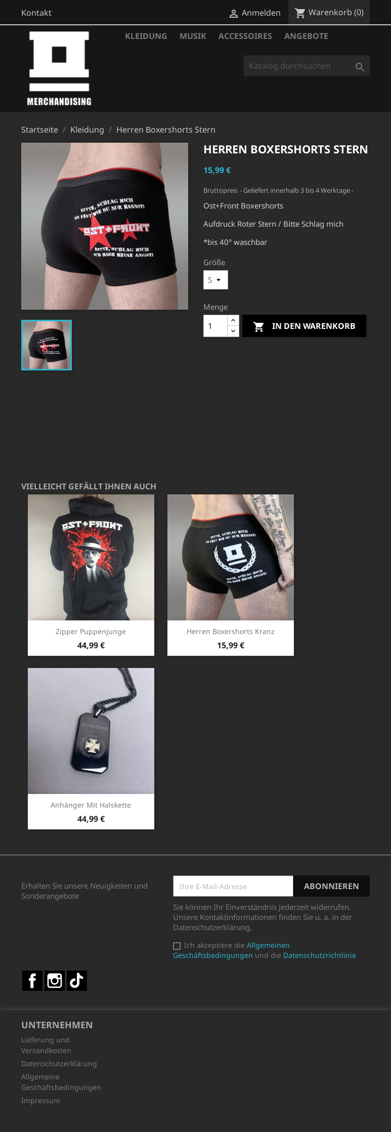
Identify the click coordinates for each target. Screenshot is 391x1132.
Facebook (32, 981)
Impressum (40, 1100)
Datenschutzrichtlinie (319, 955)
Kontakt (36, 12)
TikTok (77, 981)
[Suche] (306, 65)
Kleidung (146, 35)
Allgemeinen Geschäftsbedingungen (231, 950)
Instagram (55, 981)
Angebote (306, 35)
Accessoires (245, 35)
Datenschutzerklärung (59, 1063)
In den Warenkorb (304, 326)
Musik (193, 35)
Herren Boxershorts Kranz (231, 631)
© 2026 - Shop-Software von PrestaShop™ (195, 1119)
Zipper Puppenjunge (91, 631)
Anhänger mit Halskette (91, 805)
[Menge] (215, 326)
